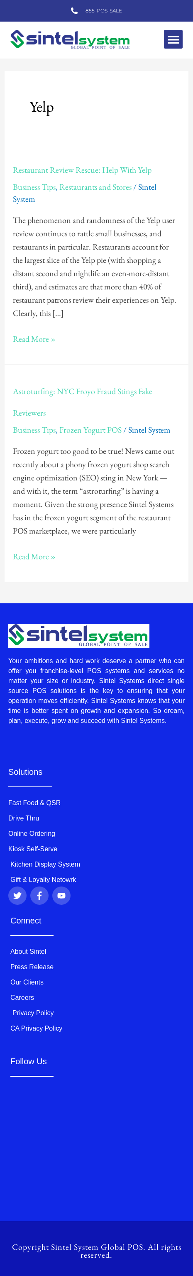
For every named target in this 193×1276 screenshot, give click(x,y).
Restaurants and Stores (95, 186)
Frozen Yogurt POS (90, 429)
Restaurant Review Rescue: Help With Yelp (82, 169)
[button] (173, 39)
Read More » (34, 338)
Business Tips (34, 186)
